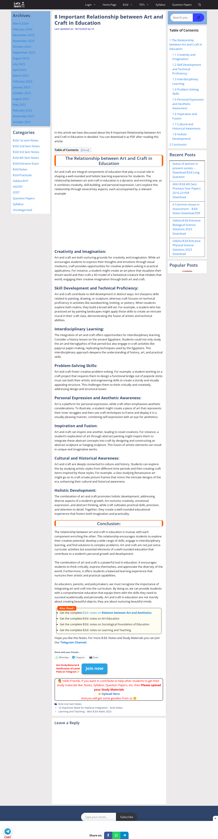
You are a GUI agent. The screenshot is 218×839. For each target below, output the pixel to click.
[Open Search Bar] (199, 4)
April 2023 (19, 70)
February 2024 (22, 29)
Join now (94, 668)
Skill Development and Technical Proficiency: (186, 69)
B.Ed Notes (20, 169)
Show (85, 150)
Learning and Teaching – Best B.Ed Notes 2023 (84, 711)
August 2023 (21, 58)
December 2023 (23, 35)
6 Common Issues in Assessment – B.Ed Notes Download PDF (186, 208)
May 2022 (19, 104)
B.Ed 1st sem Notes (25, 140)
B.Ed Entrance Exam (26, 163)
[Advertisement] (116, 56)
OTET (16, 192)
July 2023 (19, 64)
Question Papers (182, 4)
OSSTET (18, 187)
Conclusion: (178, 144)
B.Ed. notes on (117, 613)
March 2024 (21, 23)
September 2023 (24, 52)
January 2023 (21, 87)
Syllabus (160, 4)
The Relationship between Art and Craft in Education (185, 44)
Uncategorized (22, 210)
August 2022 (21, 99)
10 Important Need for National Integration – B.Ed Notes (90, 707)
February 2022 (22, 110)
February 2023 (22, 81)
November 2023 (24, 41)
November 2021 (24, 116)
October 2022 (22, 93)
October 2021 (22, 122)
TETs (145, 4)
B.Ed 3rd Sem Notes (26, 152)
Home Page (109, 4)
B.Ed (129, 4)
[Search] (198, 17)
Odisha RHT (20, 181)
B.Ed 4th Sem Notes (26, 158)
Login (92, 4)
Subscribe (126, 817)
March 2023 (21, 76)
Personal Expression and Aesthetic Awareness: (188, 103)
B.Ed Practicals (22, 175)
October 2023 (22, 47)
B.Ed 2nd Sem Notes (70, 704)
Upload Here (111, 694)
